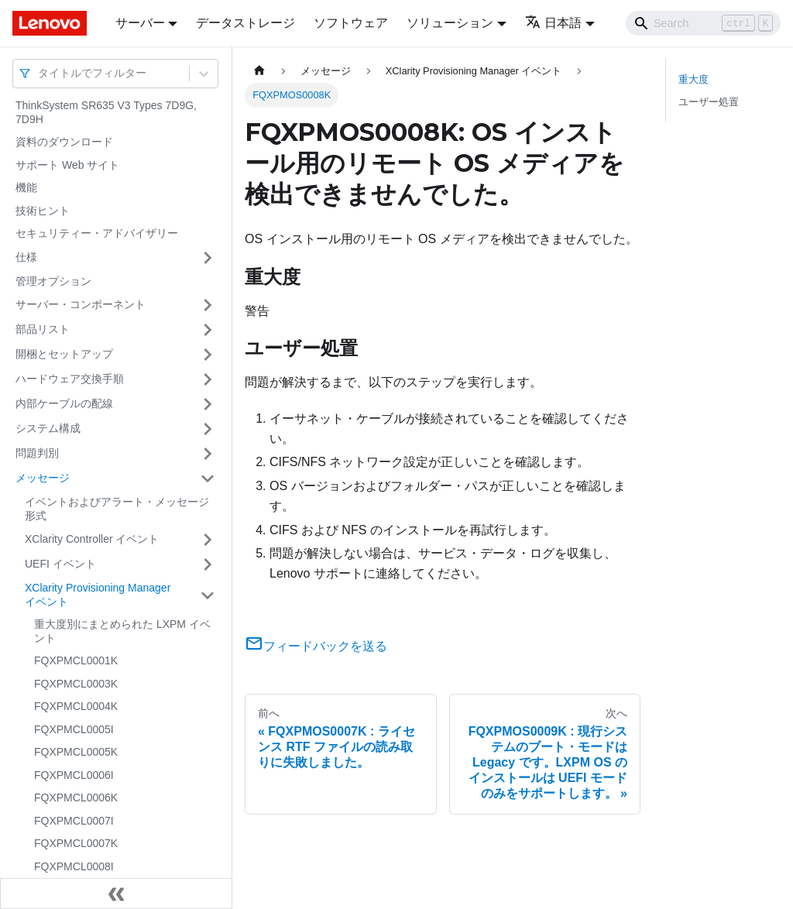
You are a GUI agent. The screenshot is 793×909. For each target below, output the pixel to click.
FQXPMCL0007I (74, 821)
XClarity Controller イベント (92, 539)
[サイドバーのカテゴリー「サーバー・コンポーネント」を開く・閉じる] (208, 305)
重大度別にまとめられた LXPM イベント (122, 631)
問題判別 (37, 453)
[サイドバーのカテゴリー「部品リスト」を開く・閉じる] (208, 329)
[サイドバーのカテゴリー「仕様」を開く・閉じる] (208, 257)
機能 (26, 187)
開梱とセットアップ (64, 354)
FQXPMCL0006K (76, 797)
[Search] (703, 23)
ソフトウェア (351, 22)
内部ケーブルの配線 (64, 403)
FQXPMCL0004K (76, 706)
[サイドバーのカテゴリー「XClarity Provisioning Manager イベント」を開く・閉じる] (208, 595)
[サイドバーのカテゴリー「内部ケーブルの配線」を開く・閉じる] (208, 404)
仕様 (26, 257)
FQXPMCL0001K (76, 660)
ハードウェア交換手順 (69, 378)
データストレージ (245, 22)
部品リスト (42, 329)
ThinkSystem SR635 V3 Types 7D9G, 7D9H (106, 112)
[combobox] (39, 73)
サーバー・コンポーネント (80, 304)
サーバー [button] (140, 22)
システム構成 (48, 428)
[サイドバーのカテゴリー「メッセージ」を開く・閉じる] (208, 478)
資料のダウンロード (64, 141)
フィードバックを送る (316, 646)
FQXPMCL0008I (74, 866)
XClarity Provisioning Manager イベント (97, 594)
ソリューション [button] (450, 22)
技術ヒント (42, 210)
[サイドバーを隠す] (116, 893)
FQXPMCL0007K (76, 843)
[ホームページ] (259, 71)
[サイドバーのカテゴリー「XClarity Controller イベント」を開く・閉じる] (208, 539)
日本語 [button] (553, 22)
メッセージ (42, 478)
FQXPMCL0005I (74, 729)
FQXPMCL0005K (76, 752)
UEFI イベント (60, 563)
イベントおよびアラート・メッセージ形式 (117, 509)
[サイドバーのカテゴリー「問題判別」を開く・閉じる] (208, 453)
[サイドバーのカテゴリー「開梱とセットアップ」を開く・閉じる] (208, 354)
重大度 (693, 79)
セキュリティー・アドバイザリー (96, 233)
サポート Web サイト (67, 165)
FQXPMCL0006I (74, 775)
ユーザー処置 (708, 102)
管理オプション (53, 281)
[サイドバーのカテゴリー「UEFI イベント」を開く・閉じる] (208, 564)
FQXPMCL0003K (76, 683)
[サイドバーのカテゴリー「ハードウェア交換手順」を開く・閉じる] (208, 379)
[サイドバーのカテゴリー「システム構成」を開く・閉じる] (208, 429)
